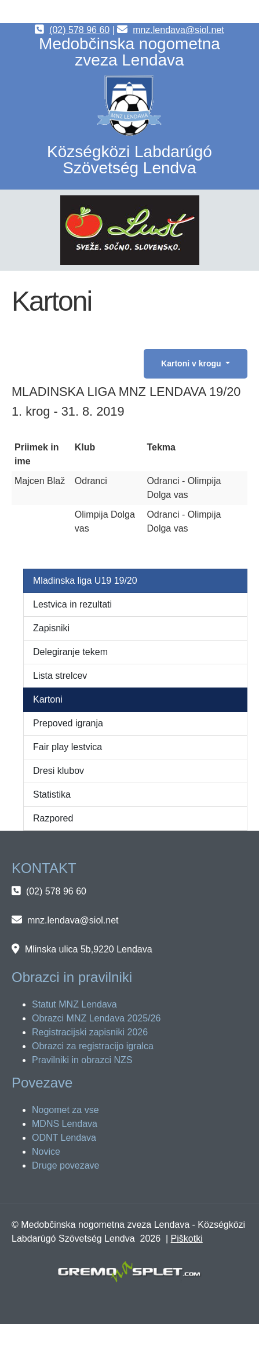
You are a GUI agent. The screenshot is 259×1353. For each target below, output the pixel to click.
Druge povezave (66, 1165)
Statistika (52, 794)
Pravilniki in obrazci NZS (82, 1060)
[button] (129, 230)
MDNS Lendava (64, 1124)
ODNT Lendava (64, 1138)
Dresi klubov (58, 771)
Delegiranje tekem (70, 652)
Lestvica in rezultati (72, 604)
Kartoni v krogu (192, 363)
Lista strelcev (60, 676)
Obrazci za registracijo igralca (93, 1046)
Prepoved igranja (68, 723)
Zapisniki (51, 628)
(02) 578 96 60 (79, 30)
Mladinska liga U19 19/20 (85, 580)
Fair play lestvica (67, 747)
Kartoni (48, 699)
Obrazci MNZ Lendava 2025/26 (96, 1018)
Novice (46, 1151)
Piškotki (187, 1238)
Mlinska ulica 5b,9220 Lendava (88, 949)
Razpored (53, 818)
